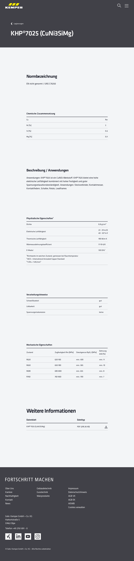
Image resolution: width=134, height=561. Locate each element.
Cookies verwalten (76, 507)
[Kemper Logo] (14, 5)
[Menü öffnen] (126, 6)
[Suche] (119, 5)
